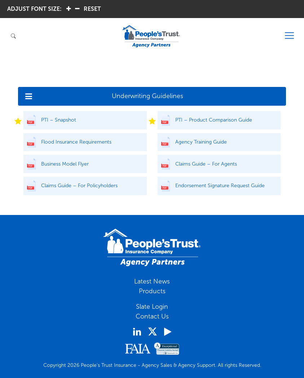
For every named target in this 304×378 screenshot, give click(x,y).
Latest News (152, 281)
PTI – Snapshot (58, 120)
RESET (92, 8)
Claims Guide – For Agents (206, 164)
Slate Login (152, 307)
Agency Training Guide (201, 142)
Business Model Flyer (65, 164)
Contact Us (152, 316)
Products (152, 291)
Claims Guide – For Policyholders (79, 186)
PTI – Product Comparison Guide (213, 120)
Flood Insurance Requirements (76, 142)
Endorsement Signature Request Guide (220, 186)
